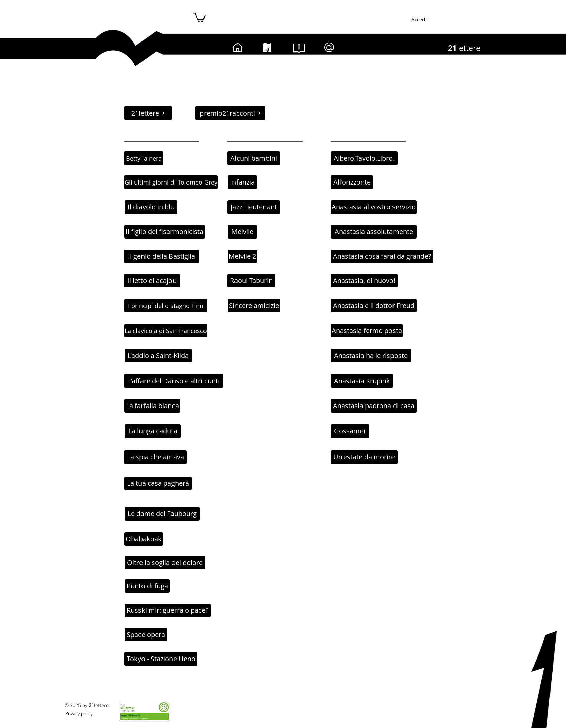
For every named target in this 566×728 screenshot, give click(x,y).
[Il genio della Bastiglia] (161, 256)
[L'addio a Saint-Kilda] (158, 355)
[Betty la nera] (143, 158)
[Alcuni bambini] (253, 158)
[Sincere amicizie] (254, 305)
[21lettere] (148, 113)
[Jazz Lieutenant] (253, 207)
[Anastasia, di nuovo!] (364, 280)
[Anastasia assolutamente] (374, 232)
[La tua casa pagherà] (158, 483)
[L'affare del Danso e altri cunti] (173, 381)
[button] (199, 17)
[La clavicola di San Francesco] (165, 330)
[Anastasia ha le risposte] (371, 355)
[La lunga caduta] (153, 431)
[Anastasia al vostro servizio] (374, 207)
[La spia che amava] (155, 457)
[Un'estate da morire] (364, 457)
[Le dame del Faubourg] (162, 514)
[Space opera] (146, 634)
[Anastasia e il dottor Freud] (374, 305)
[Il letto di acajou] (152, 280)
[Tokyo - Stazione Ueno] (160, 659)
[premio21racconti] (230, 113)
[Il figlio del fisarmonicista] (164, 232)
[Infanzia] (242, 182)
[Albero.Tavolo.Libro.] (364, 158)
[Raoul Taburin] (251, 280)
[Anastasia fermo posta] (367, 330)
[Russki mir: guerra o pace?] (168, 610)
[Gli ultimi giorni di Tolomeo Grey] (171, 182)
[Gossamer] (350, 431)
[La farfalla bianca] (152, 406)
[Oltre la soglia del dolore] (165, 562)
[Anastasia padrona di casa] (374, 406)
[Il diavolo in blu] (151, 207)
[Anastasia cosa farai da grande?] (382, 256)
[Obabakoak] (143, 539)
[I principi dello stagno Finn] (165, 305)
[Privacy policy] (79, 713)
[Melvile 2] (242, 256)
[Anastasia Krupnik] (362, 381)
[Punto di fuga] (147, 586)
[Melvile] (242, 232)
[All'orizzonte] (352, 182)
